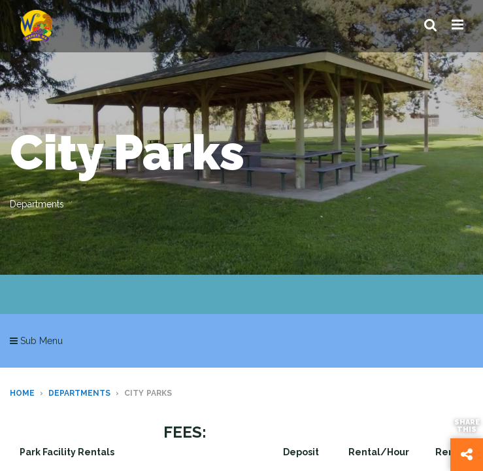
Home (22, 393)
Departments (79, 393)
